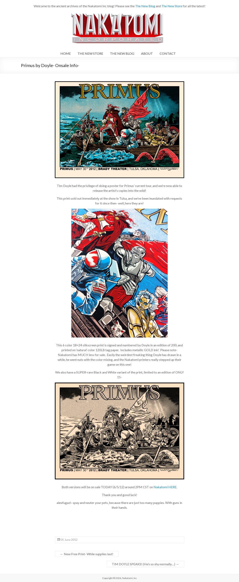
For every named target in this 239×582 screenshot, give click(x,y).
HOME (65, 53)
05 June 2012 (69, 539)
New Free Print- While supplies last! (86, 554)
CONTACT (168, 53)
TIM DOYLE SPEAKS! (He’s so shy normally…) (145, 564)
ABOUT (147, 53)
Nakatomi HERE (165, 487)
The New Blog (145, 6)
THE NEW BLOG (122, 53)
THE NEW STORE (90, 53)
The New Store (171, 6)
